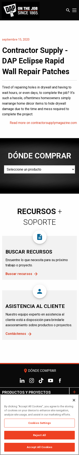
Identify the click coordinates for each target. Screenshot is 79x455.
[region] (39, 424)
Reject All (39, 435)
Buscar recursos (18, 274)
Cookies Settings (39, 423)
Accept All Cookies (39, 447)
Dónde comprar (39, 371)
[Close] (74, 400)
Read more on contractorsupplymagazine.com (43, 123)
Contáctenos (15, 334)
